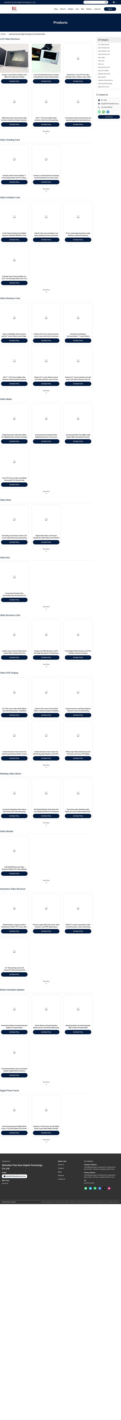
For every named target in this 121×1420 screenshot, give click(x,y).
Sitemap (13, 1202)
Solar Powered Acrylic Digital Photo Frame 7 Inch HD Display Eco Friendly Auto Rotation (14, 1128)
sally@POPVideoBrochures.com (14, 1176)
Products (61, 1168)
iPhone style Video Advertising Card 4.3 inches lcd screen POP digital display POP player (78, 754)
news (77, 9)
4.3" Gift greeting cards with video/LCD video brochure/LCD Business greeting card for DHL (14, 970)
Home (56, 9)
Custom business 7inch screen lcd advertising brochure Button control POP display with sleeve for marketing (14, 754)
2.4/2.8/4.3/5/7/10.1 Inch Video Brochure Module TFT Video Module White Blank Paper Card (14, 869)
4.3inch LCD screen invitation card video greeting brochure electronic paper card (46, 235)
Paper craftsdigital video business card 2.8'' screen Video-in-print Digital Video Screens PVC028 (14, 336)
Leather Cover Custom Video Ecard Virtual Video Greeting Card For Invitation (14, 653)
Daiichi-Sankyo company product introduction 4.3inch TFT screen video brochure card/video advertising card (14, 927)
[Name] (106, 2)
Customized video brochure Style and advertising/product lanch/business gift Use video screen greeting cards (78, 120)
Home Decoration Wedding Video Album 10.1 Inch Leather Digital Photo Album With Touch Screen (78, 812)
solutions (89, 9)
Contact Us (61, 1179)
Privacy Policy (6, 1202)
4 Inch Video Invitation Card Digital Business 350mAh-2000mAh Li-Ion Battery (14, 235)
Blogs (60, 1172)
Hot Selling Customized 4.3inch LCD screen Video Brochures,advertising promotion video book (14, 538)
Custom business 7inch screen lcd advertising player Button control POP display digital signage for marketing (46, 754)
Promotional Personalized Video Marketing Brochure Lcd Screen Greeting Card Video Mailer (46, 437)
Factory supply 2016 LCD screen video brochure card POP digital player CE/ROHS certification (46, 927)
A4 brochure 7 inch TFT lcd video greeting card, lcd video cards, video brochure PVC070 (78, 77)
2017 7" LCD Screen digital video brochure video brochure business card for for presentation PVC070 (14, 379)
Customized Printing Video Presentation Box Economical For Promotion (14, 595)
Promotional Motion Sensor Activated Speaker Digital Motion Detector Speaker (14, 1071)
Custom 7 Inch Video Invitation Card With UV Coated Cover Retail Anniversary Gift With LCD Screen (14, 77)
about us (63, 9)
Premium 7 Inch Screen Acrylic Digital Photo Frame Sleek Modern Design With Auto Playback (46, 1128)
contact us (97, 9)
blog (82, 9)
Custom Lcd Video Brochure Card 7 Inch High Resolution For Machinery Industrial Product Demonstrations (46, 653)
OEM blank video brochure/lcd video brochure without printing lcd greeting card (14, 120)
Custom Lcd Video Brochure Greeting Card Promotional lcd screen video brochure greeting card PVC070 (46, 178)
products (70, 9)
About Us (61, 1164)
